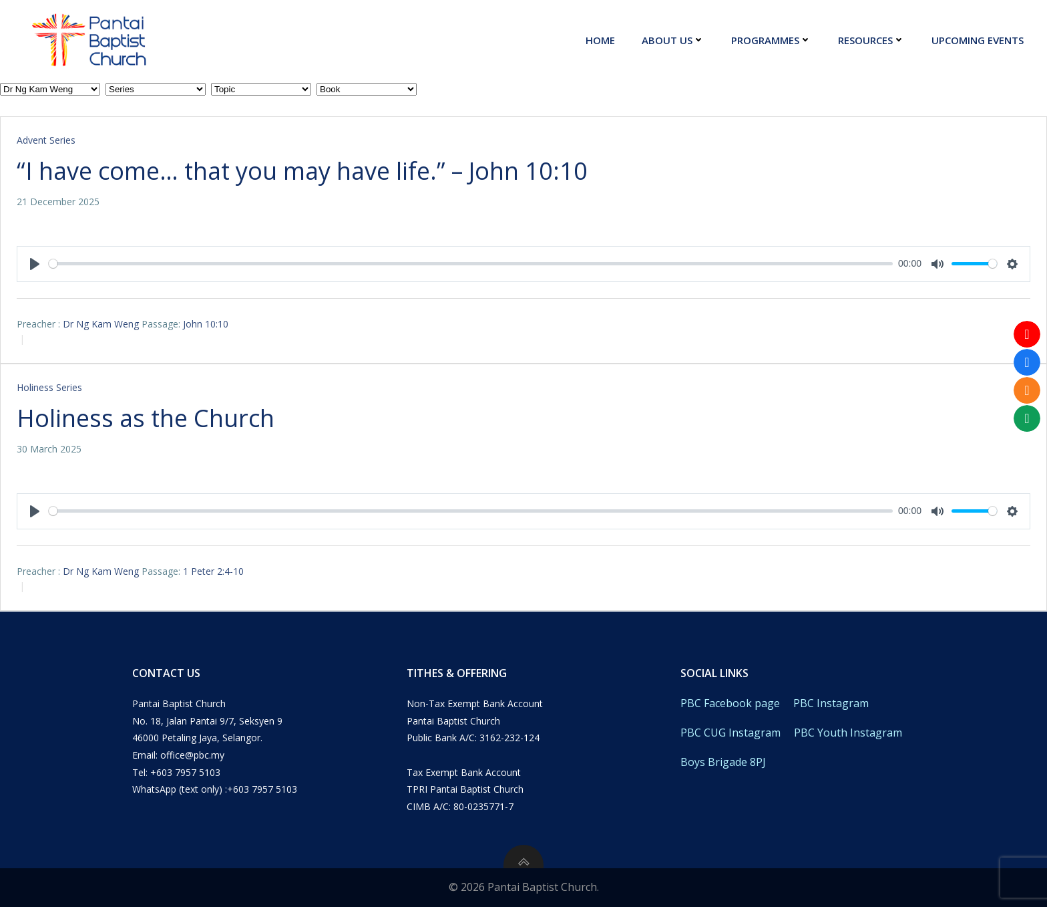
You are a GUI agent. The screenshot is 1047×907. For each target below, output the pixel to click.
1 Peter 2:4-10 (213, 571)
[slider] (471, 263)
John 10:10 (205, 323)
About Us (673, 40)
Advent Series (46, 140)
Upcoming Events (977, 40)
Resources (871, 40)
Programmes (771, 40)
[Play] (34, 264)
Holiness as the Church (145, 418)
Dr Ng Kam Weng (101, 323)
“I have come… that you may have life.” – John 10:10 (302, 170)
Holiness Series (49, 387)
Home (600, 40)
